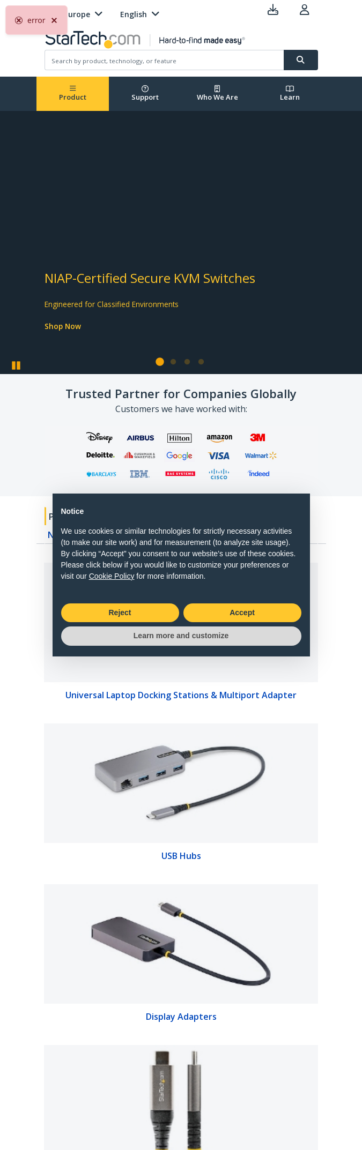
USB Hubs (181, 856)
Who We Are (217, 93)
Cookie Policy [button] (112, 576)
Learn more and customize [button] (181, 635)
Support (145, 93)
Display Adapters (181, 1016)
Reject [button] (119, 612)
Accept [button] (242, 612)
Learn (290, 93)
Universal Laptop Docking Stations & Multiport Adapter (181, 695)
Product (72, 93)
